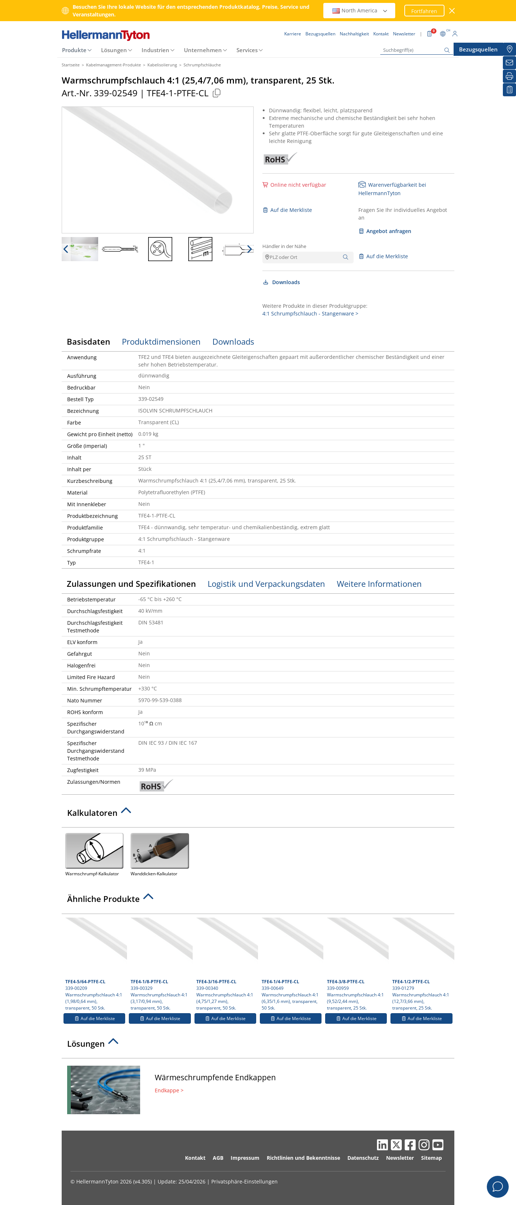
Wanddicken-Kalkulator (160, 854)
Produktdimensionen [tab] (161, 341)
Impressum (245, 1157)
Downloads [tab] (233, 341)
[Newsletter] (509, 62)
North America (360, 10)
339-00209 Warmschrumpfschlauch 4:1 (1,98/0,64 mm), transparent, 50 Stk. (95, 964)
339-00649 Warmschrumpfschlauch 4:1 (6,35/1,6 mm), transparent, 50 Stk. (291, 964)
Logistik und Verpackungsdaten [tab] (266, 583)
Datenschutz (363, 1157)
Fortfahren (424, 11)
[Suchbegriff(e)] (416, 50)
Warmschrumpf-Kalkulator (94, 854)
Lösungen (114, 50)
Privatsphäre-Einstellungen (244, 1181)
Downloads (281, 282)
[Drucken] (509, 76)
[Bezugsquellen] (509, 49)
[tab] (258, 815)
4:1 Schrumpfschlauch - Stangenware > (310, 313)
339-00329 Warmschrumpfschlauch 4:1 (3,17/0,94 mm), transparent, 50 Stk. (160, 964)
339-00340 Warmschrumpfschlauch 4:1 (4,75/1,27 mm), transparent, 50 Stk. (226, 964)
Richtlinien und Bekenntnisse (303, 1157)
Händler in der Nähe (284, 246)
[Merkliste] (509, 89)
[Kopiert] (216, 92)
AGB (218, 1157)
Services (247, 50)
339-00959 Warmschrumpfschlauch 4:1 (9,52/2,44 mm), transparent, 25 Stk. (357, 964)
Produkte (74, 50)
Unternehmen (203, 50)
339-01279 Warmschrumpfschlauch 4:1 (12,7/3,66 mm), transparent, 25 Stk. (422, 964)
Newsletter (400, 1157)
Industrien (155, 50)
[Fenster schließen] (452, 11)
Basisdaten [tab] (88, 341)
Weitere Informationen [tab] (379, 583)
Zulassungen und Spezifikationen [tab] (131, 583)
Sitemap (431, 1157)
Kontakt (195, 1157)
